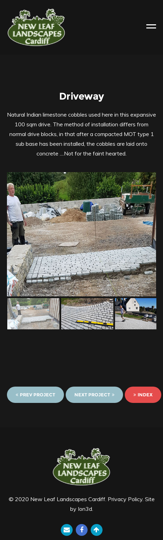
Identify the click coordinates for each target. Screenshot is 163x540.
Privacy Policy (125, 499)
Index (143, 394)
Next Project (94, 394)
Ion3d (85, 508)
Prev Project (35, 394)
